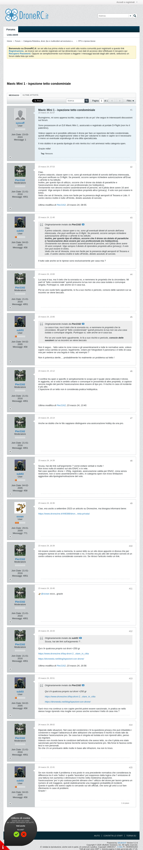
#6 (131, 371)
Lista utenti (12, 35)
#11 (130, 588)
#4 (131, 274)
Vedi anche (20, 826)
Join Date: (16, 134)
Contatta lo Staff (113, 836)
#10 (130, 546)
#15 (130, 767)
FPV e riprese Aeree (86, 41)
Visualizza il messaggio (83, 224)
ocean (20, 516)
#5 (131, 317)
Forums (10, 29)
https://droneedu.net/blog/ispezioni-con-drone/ (61, 658)
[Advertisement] (71, 70)
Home (9, 41)
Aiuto (97, 836)
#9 (131, 503)
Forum (17, 41)
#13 (130, 678)
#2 (131, 167)
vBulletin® (122, 843)
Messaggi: (19, 139)
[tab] (14, 95)
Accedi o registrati (127, 2)
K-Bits (119, 847)
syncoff (20, 123)
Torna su (131, 836)
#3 (131, 218)
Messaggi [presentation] (14, 95)
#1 (131, 110)
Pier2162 (61, 205)
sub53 (20, 230)
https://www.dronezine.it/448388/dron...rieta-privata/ (64, 513)
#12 (130, 631)
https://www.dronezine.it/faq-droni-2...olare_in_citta (63, 653)
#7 (131, 418)
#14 (130, 725)
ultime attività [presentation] (31, 95)
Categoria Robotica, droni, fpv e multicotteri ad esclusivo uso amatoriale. (53, 41)
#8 (131, 461)
